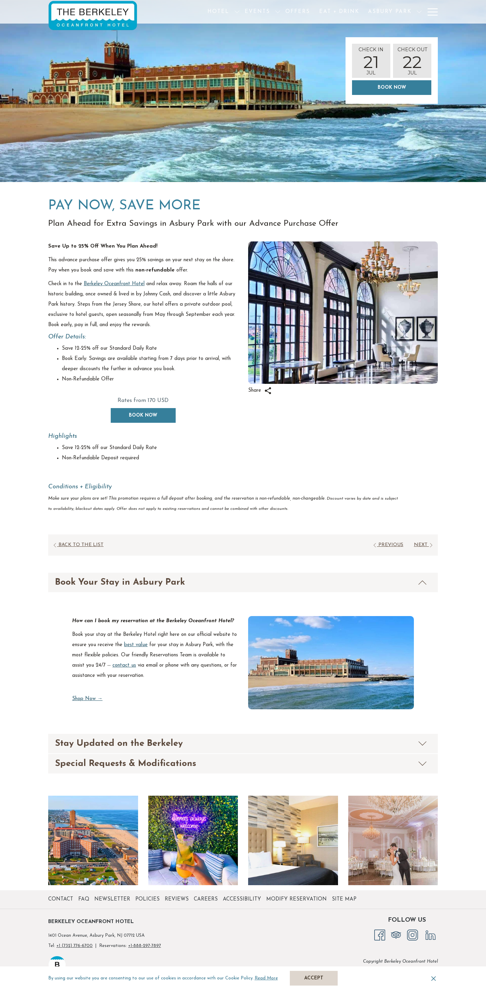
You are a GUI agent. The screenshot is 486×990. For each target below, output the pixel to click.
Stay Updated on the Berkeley (241, 743)
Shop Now (87, 699)
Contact (60, 899)
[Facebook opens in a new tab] (379, 934)
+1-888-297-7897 (144, 946)
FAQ (83, 899)
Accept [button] (313, 978)
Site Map (344, 899)
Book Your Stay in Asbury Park (241, 582)
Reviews (177, 899)
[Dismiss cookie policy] (433, 978)
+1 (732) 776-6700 (74, 946)
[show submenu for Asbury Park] (396, 12)
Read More (267, 979)
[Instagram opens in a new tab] (412, 934)
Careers (206, 899)
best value (136, 644)
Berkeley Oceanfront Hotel (114, 284)
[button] (371, 61)
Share (259, 390)
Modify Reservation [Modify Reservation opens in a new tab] (297, 899)
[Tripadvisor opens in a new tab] (396, 934)
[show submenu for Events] (255, 12)
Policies (147, 899)
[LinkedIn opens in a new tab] (430, 934)
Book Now (392, 87)
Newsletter (112, 899)
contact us (124, 665)
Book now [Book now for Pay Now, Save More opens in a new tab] (143, 415)
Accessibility (242, 899)
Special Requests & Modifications (241, 763)
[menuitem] (195, 12)
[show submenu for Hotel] (214, 12)
